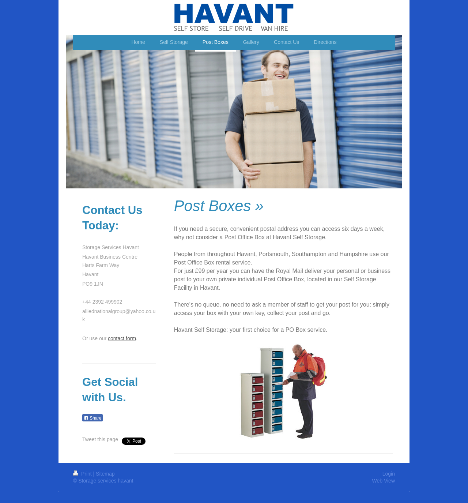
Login (388, 474)
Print (83, 474)
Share (92, 418)
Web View (383, 481)
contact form (122, 338)
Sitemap (105, 474)
